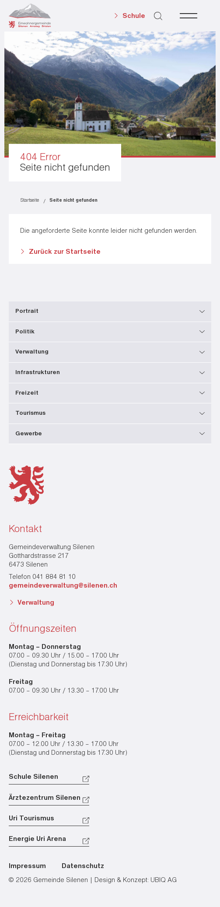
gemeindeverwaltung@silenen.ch (63, 586)
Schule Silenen (33, 777)
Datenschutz (83, 866)
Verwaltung (35, 603)
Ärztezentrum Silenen (44, 798)
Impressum (27, 866)
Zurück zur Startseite (65, 252)
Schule (133, 16)
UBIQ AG (163, 880)
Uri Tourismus (31, 819)
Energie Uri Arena (37, 839)
